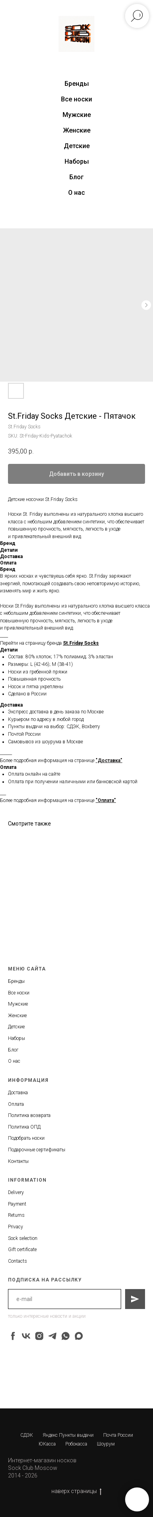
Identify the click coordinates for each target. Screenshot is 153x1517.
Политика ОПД (24, 1127)
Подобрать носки (26, 1138)
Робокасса (76, 1444)
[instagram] (39, 1336)
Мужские (77, 115)
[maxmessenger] (79, 1336)
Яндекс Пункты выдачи (68, 1435)
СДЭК (26, 1435)
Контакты (18, 1161)
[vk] (26, 1336)
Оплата (16, 1104)
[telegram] (52, 1336)
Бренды (16, 981)
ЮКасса (47, 1444)
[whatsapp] (66, 1336)
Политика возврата (29, 1115)
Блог (76, 177)
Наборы (77, 161)
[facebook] (13, 1336)
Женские (76, 130)
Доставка (18, 1092)
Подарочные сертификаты (36, 1150)
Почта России (118, 1435)
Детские (77, 146)
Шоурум (106, 1444)
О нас (76, 192)
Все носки (76, 99)
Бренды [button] (77, 83)
